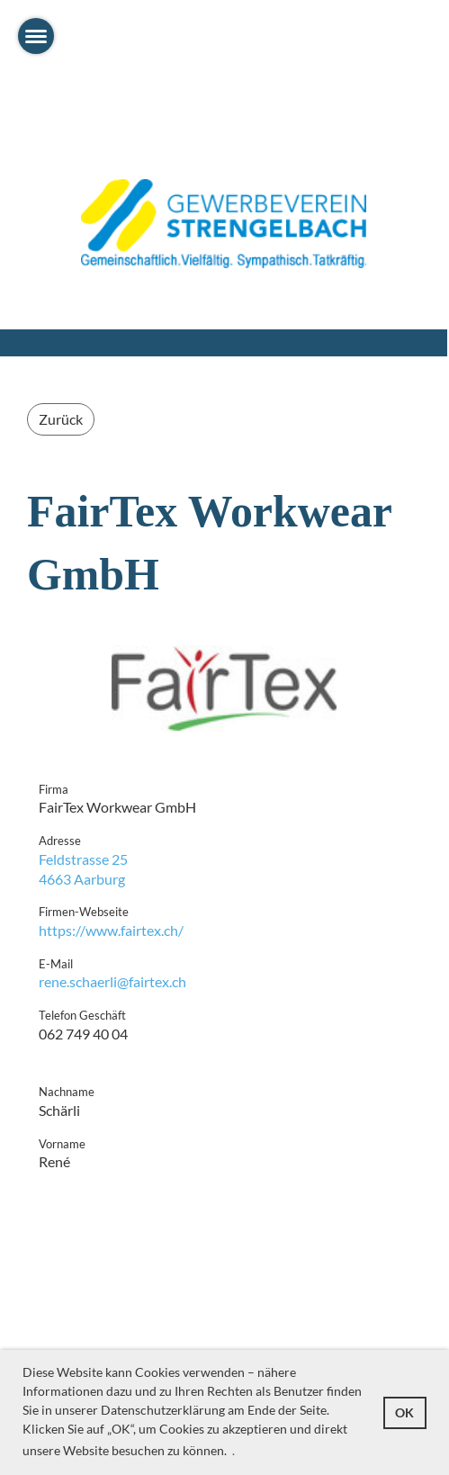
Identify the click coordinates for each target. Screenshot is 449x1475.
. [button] (233, 1450)
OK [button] (404, 1412)
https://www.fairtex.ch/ (111, 930)
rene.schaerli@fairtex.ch (112, 981)
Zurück (61, 418)
